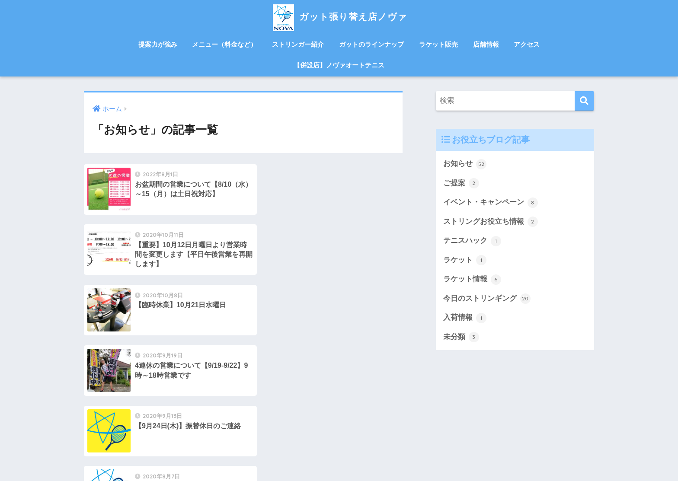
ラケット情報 (472, 280)
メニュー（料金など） (224, 44)
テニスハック (472, 241)
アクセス (527, 44)
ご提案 (461, 183)
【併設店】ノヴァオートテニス (339, 65)
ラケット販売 (438, 44)
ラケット (464, 260)
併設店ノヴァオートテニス (339, 455)
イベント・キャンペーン (490, 202)
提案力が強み (157, 44)
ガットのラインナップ (371, 44)
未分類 (461, 338)
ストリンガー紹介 (298, 44)
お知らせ (464, 164)
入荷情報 (464, 318)
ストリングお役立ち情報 (490, 222)
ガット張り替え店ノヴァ (339, 16)
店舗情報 (486, 44)
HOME (339, 437)
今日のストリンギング (487, 299)
